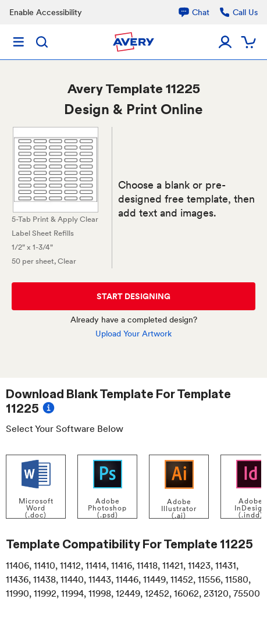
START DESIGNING (133, 296)
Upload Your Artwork (133, 333)
